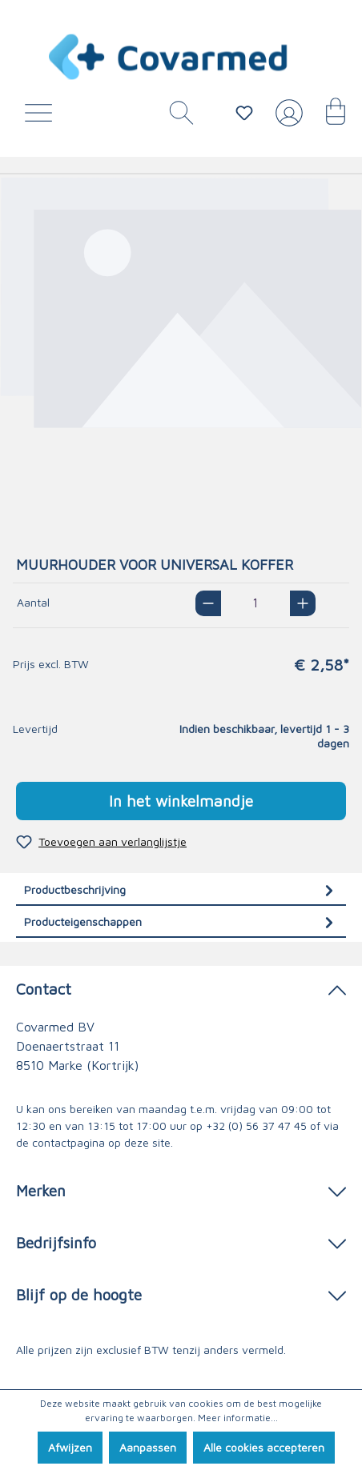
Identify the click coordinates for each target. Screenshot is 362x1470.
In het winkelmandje (181, 800)
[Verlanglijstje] (244, 113)
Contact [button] (181, 988)
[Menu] (42, 117)
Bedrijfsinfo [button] (181, 1242)
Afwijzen (70, 1447)
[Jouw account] (286, 119)
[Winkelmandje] (327, 117)
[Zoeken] (175, 117)
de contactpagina (60, 1142)
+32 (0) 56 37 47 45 (256, 1125)
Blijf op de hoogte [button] (181, 1294)
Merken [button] (181, 1190)
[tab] (181, 889)
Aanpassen (147, 1447)
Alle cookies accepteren (263, 1447)
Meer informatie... (238, 1418)
